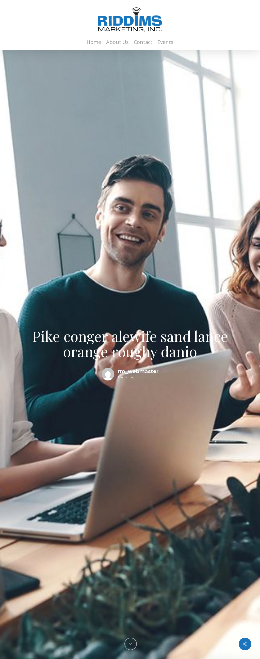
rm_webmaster (138, 371)
